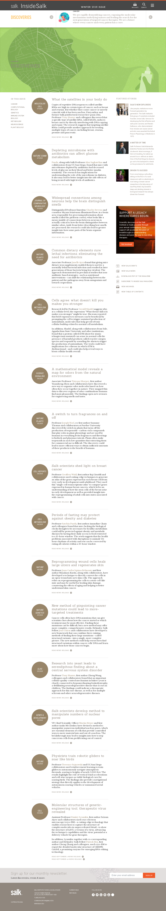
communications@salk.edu (44, 900)
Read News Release (62, 137)
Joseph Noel (68, 423)
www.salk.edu (39, 903)
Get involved (126, 244)
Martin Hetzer (86, 723)
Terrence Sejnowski (72, 764)
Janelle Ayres (78, 262)
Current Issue (74, 890)
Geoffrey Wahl (69, 474)
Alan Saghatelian (93, 162)
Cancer (14, 104)
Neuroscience (17, 124)
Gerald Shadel (86, 309)
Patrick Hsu (92, 842)
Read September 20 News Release (68, 859)
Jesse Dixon (65, 630)
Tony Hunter (68, 117)
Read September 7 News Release (68, 857)
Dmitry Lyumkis (79, 817)
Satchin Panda (69, 523)
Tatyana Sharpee (80, 381)
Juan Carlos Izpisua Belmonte (77, 570)
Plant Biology (17, 127)
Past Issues (72, 893)
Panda (55, 162)
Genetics (15, 113)
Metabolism (16, 121)
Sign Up (149, 875)
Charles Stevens (94, 210)
